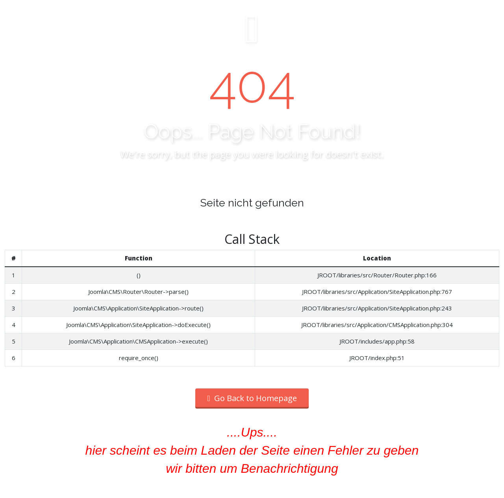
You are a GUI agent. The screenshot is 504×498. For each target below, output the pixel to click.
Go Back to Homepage (251, 398)
